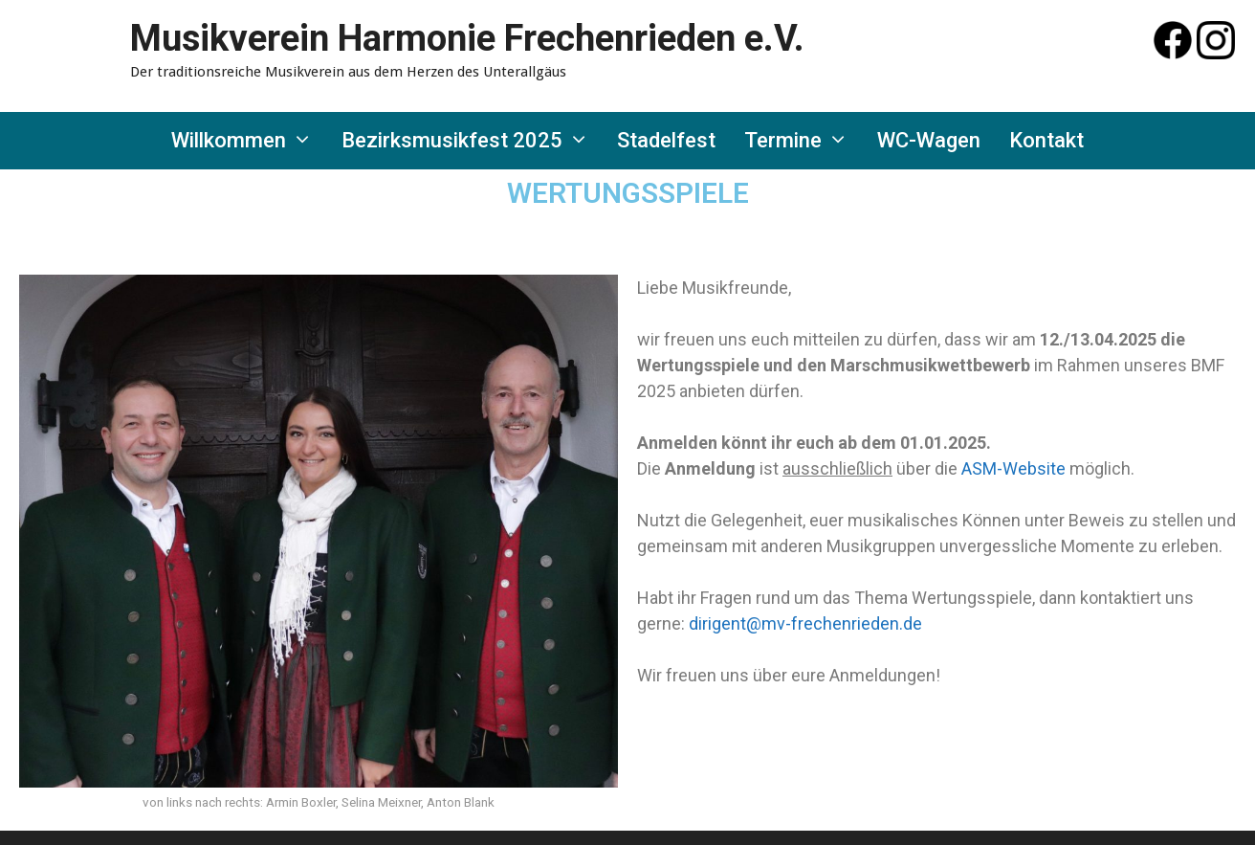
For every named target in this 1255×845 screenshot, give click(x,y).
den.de (896, 623)
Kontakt (1046, 140)
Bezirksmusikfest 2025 (472, 140)
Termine (803, 140)
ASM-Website (1013, 468)
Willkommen (249, 140)
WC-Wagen (928, 140)
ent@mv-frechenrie (795, 623)
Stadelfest (666, 140)
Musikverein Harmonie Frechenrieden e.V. (467, 38)
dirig (705, 623)
